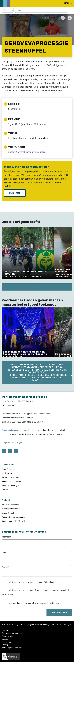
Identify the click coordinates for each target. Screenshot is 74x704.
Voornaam (6, 536)
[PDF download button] (63, 18)
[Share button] (70, 18)
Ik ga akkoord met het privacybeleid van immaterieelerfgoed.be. (31, 603)
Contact (14, 193)
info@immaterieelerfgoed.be (14, 442)
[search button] (69, 10)
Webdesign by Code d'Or (12, 647)
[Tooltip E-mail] (70, 566)
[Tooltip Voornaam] (70, 536)
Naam (4, 552)
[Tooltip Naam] (70, 551)
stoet (12, 151)
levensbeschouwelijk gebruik (32, 151)
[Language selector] (7, 10)
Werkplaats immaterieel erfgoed (15, 430)
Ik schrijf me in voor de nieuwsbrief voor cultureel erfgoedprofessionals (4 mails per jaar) (35, 592)
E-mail (5, 567)
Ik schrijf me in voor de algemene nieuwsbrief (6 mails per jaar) (30, 582)
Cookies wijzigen (64, 624)
